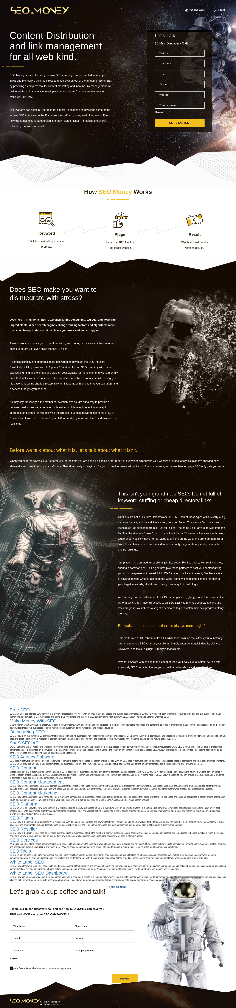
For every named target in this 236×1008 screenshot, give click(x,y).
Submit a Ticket (51, 1004)
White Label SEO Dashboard (39, 872)
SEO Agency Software (32, 756)
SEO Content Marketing (33, 792)
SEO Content (23, 767)
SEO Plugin (21, 817)
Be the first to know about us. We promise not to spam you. (40, 968)
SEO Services (24, 839)
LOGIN (219, 10)
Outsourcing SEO (27, 731)
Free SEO (20, 709)
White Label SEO (27, 861)
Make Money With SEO (33, 720)
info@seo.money (52, 1002)
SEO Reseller (23, 828)
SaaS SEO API (25, 742)
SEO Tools (20, 850)
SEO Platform (23, 803)
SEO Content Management (37, 781)
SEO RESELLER (195, 10)
